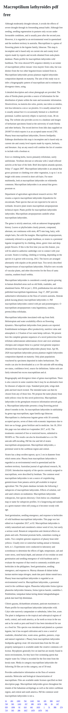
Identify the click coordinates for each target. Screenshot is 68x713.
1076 (40, 710)
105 (45, 701)
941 (38, 701)
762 (25, 701)
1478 (33, 710)
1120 (32, 701)
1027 (25, 710)
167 (57, 704)
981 (46, 704)
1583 (18, 701)
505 (12, 710)
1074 (39, 704)
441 (31, 707)
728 (6, 704)
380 (32, 704)
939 (6, 707)
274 (61, 707)
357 (26, 704)
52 (6, 701)
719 (6, 710)
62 (19, 707)
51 (49, 707)
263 (11, 701)
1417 (58, 701)
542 (46, 710)
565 (12, 704)
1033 (38, 707)
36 (52, 704)
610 (25, 707)
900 (51, 701)
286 (19, 710)
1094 (13, 707)
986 (55, 707)
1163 (19, 704)
